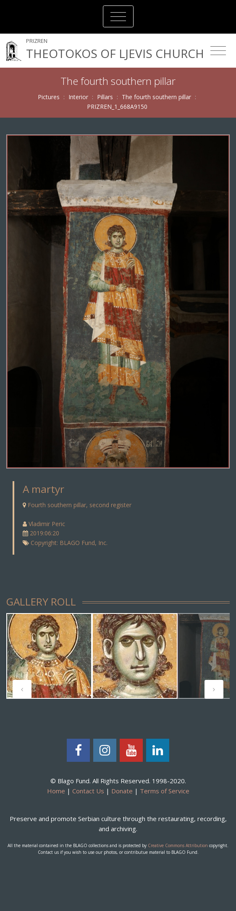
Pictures (49, 97)
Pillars (105, 97)
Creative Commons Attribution (178, 845)
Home (56, 791)
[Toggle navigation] (118, 16)
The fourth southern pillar (156, 97)
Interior (78, 97)
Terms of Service (164, 791)
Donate (122, 791)
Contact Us (88, 791)
